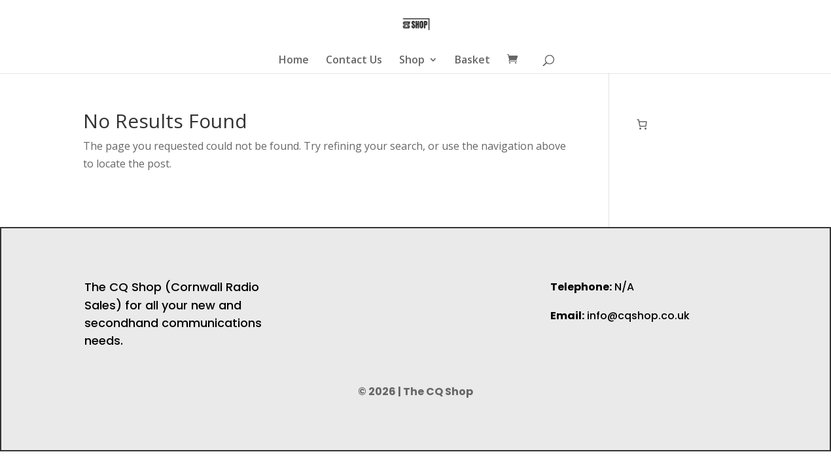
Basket (472, 61)
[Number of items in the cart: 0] (642, 124)
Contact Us (354, 61)
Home (294, 61)
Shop (412, 61)
